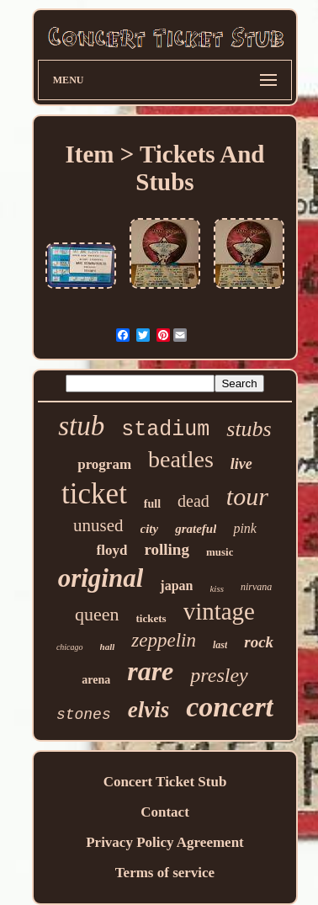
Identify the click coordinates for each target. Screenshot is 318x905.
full (152, 504)
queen (97, 614)
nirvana (256, 587)
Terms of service (165, 873)
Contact (164, 812)
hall (107, 646)
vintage (219, 611)
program (104, 464)
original (101, 578)
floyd (112, 550)
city (149, 528)
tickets (151, 618)
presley (218, 675)
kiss (216, 588)
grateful (195, 528)
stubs (248, 429)
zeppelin (163, 640)
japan (176, 585)
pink (245, 528)
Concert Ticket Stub (165, 782)
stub (81, 426)
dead (193, 501)
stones (83, 714)
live (241, 463)
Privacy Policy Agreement (165, 842)
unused (98, 525)
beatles (181, 459)
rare (150, 671)
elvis (148, 709)
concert (229, 706)
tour (247, 496)
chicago (69, 647)
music (220, 552)
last (220, 645)
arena (96, 679)
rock (258, 642)
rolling (166, 549)
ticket (94, 493)
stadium (165, 430)
